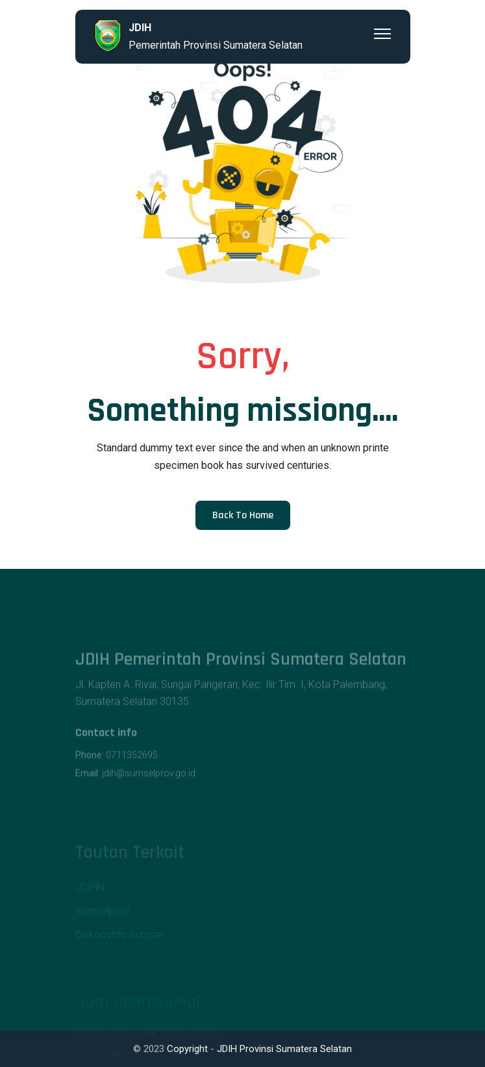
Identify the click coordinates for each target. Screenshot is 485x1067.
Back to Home (242, 515)
